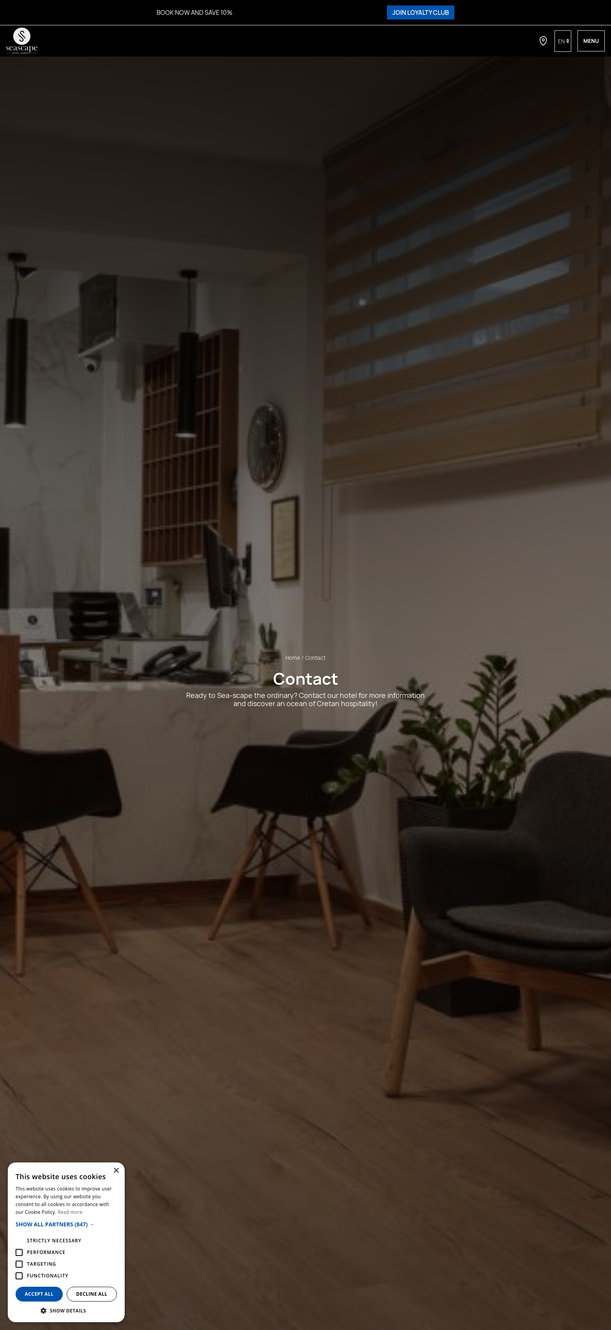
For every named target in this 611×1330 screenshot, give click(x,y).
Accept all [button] (39, 1294)
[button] (66, 1224)
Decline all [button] (92, 1294)
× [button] (116, 1171)
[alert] (66, 1242)
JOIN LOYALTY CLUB (420, 12)
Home (293, 657)
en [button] (561, 41)
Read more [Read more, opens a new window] (70, 1212)
